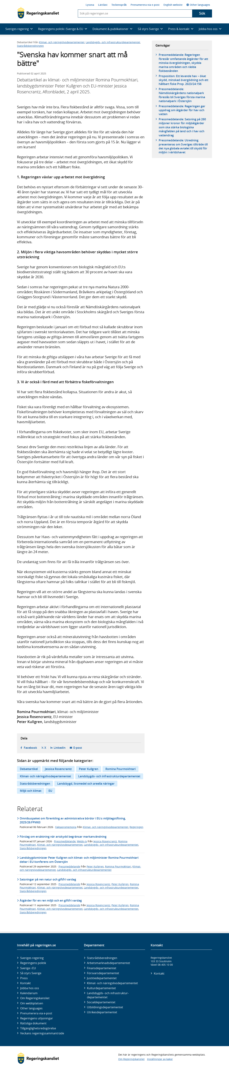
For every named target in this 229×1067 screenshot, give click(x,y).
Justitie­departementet (102, 978)
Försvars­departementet (103, 973)
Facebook (30, 748)
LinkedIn (59, 748)
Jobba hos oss (29, 988)
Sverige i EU (28, 968)
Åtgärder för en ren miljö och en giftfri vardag (51, 900)
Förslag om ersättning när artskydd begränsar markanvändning (63, 837)
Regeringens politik (33, 963)
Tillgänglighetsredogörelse (38, 1028)
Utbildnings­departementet (105, 1007)
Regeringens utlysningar (36, 1018)
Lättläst (103, 4)
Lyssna (90, 4)
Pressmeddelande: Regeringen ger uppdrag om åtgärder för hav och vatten (182, 110)
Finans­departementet (101, 968)
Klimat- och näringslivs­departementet (112, 983)
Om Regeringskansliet (35, 998)
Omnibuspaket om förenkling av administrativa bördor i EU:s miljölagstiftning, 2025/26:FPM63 (73, 820)
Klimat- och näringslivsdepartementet (61, 42)
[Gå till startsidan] (38, 12)
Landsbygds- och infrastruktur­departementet (108, 995)
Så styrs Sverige (30, 973)
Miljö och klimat (30, 791)
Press (24, 978)
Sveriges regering (32, 958)
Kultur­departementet (101, 988)
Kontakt (25, 983)
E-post (77, 748)
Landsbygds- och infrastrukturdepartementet (113, 42)
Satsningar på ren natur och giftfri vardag (48, 879)
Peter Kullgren (88, 769)
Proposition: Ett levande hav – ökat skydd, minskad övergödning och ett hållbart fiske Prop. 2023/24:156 (183, 80)
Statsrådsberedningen (30, 45)
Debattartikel (29, 769)
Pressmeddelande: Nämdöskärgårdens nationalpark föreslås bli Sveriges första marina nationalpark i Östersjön (182, 95)
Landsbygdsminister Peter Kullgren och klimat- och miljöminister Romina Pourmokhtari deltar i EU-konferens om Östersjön (79, 860)
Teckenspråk (119, 4)
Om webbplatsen (31, 1003)
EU (50, 791)
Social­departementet (101, 1002)
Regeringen (136, 827)
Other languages (198, 4)
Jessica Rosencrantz (58, 769)
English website (173, 4)
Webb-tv (82, 841)
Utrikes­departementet (102, 1012)
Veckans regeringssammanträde (42, 1033)
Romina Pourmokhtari (120, 769)
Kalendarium (29, 993)
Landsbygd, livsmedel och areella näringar (85, 784)
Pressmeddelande (65, 841)
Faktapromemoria (65, 827)
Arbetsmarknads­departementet (108, 963)
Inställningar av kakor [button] (160, 1059)
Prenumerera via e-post (145, 4)
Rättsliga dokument (33, 1023)
